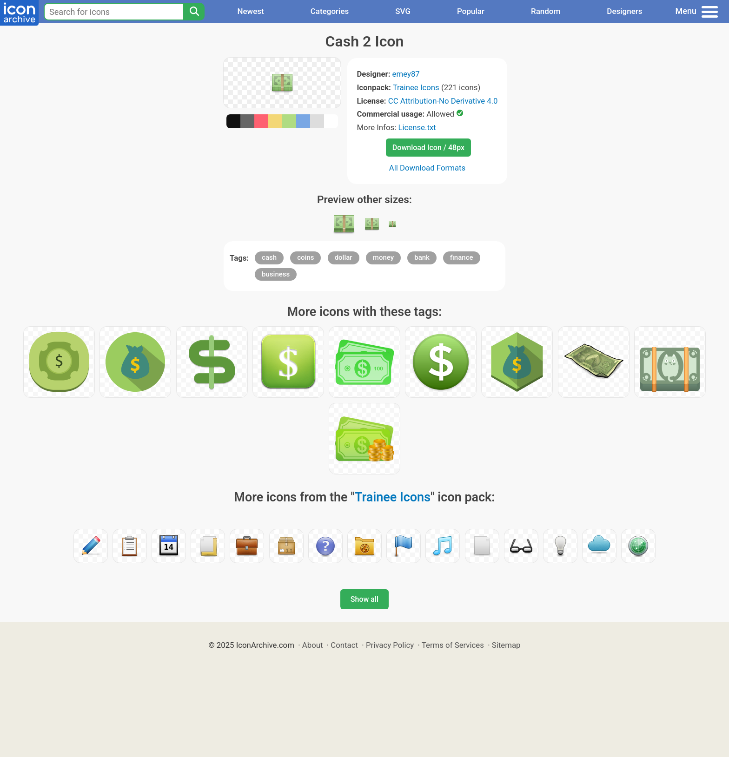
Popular (470, 11)
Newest (250, 11)
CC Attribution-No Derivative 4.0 (443, 100)
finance (461, 257)
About (312, 645)
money (383, 257)
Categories (330, 11)
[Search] (194, 11)
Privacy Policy (390, 645)
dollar (343, 257)
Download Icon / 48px (428, 147)
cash (269, 257)
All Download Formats (427, 167)
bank (422, 257)
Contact (344, 645)
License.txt (417, 127)
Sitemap (506, 645)
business (276, 274)
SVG (403, 11)
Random (545, 11)
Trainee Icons (416, 87)
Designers (624, 11)
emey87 (406, 74)
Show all (364, 599)
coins (305, 257)
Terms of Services (453, 645)
